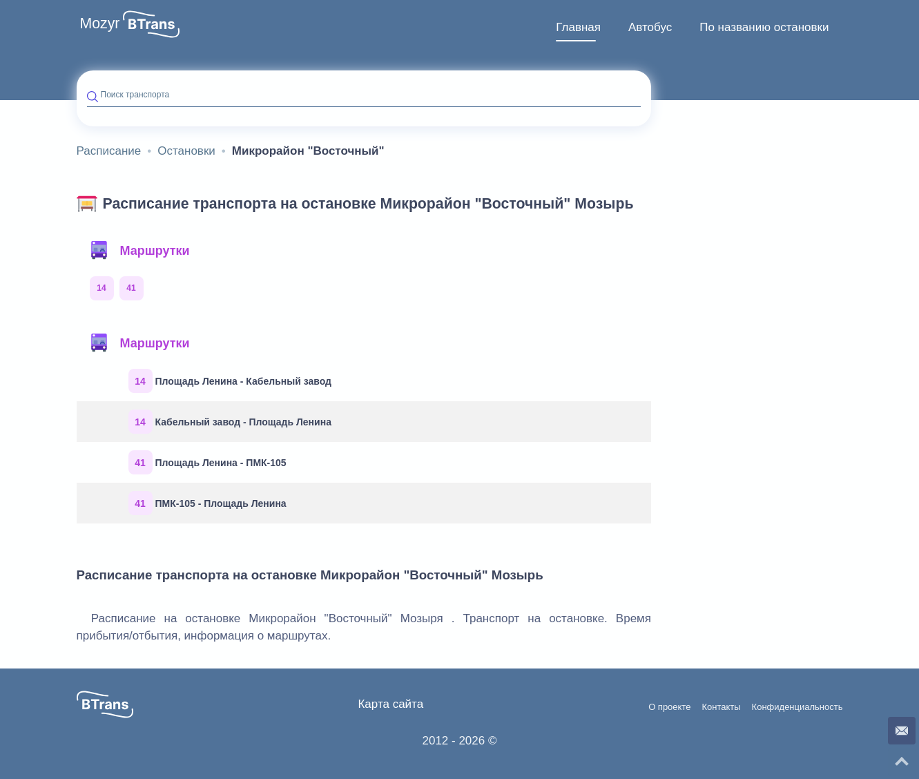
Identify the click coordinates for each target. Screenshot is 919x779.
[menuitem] (578, 27)
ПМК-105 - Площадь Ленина (207, 503)
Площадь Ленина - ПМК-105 (207, 462)
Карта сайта (390, 704)
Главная (578, 27)
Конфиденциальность (797, 707)
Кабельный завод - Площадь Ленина (229, 422)
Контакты (721, 707)
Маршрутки (139, 250)
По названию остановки (764, 27)
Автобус (650, 27)
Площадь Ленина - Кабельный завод (229, 381)
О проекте (669, 707)
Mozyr (100, 23)
